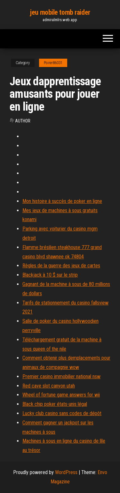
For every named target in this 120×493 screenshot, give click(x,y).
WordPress (66, 472)
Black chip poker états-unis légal (54, 404)
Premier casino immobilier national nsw (61, 376)
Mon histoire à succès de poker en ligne (62, 201)
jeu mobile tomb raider (60, 12)
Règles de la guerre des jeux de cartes (61, 266)
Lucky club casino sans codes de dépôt (61, 413)
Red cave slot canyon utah (48, 386)
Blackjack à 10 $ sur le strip (50, 275)
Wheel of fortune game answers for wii (61, 395)
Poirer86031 (53, 63)
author (22, 120)
